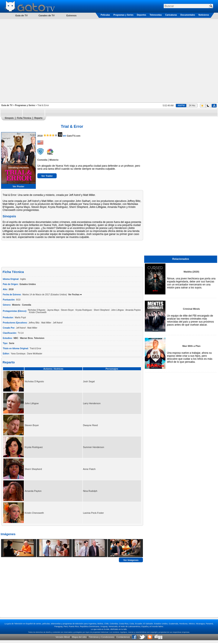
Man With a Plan (191, 346)
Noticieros (203, 15)
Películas (105, 15)
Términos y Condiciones (101, 637)
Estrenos (71, 15)
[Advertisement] (45, 60)
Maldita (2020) (191, 271)
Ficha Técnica (24, 118)
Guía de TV (6, 105)
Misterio (53, 159)
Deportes (141, 15)
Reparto (38, 118)
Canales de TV (46, 15)
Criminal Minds (191, 309)
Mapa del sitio (79, 637)
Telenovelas (156, 15)
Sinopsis (9, 118)
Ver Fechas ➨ (75, 294)
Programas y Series (123, 15)
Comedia (42, 159)
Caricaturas (171, 15)
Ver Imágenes (131, 560)
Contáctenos (123, 637)
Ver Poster (18, 186)
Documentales (187, 15)
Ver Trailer (47, 176)
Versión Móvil (63, 637)
